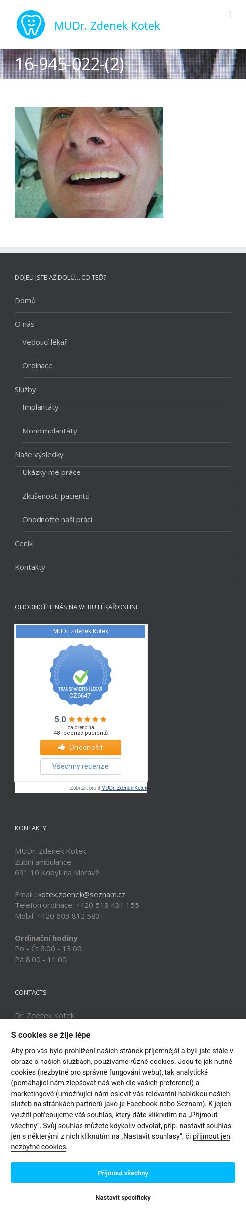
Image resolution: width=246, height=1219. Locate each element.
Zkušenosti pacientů (56, 496)
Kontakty (30, 567)
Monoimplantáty (49, 430)
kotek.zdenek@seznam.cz (81, 894)
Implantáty (40, 407)
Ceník (24, 543)
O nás (25, 324)
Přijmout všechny (123, 1173)
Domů (25, 300)
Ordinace (37, 365)
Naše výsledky (39, 454)
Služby (25, 389)
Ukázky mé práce (51, 472)
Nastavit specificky (123, 1197)
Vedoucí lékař (44, 342)
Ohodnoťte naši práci (57, 519)
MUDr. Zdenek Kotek (124, 788)
